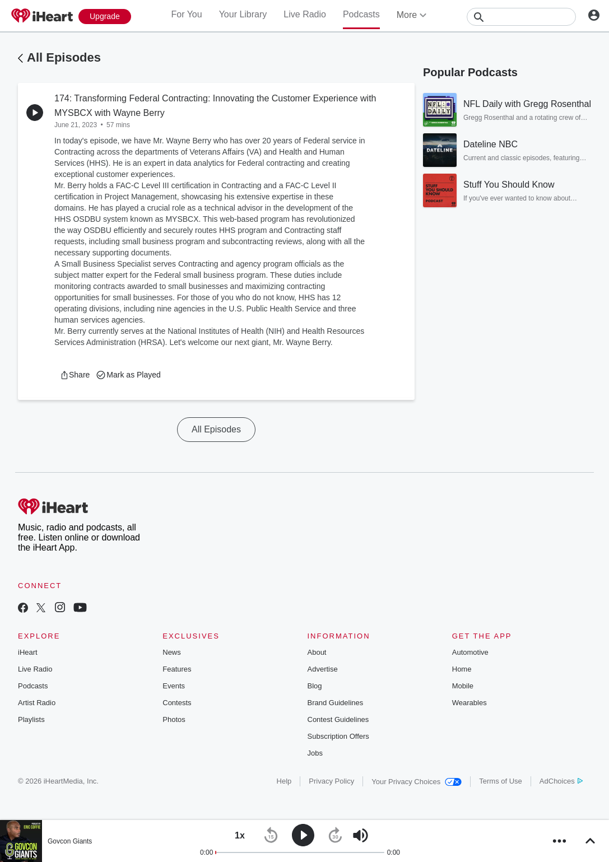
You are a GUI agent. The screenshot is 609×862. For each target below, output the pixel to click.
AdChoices (561, 781)
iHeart (28, 652)
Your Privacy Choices (416, 781)
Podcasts (361, 14)
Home (462, 669)
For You (186, 14)
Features (176, 669)
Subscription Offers (338, 736)
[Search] (521, 17)
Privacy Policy (331, 781)
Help (284, 781)
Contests (176, 702)
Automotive (470, 652)
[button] (74, 375)
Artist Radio (36, 702)
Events (173, 686)
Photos (173, 719)
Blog (315, 686)
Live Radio (304, 14)
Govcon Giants (70, 841)
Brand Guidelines (336, 702)
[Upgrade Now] (104, 16)
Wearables (469, 702)
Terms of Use (500, 781)
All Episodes (64, 57)
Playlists (31, 719)
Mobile (462, 686)
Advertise (323, 669)
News (171, 652)
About (317, 652)
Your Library (243, 14)
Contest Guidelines (338, 719)
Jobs (315, 753)
